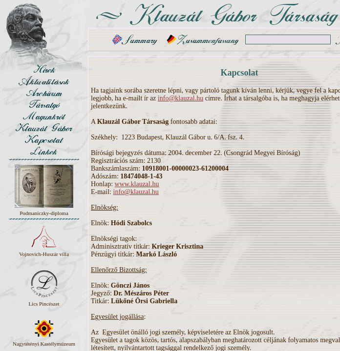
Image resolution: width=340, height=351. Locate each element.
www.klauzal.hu (137, 184)
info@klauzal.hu (180, 98)
